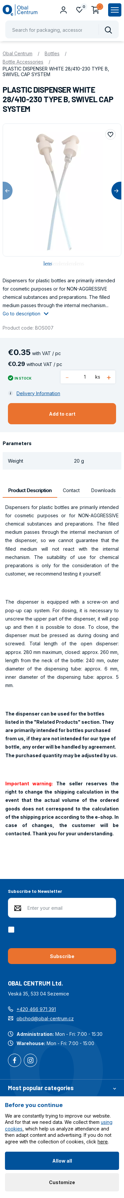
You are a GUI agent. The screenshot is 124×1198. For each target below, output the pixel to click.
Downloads (103, 490)
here (103, 1141)
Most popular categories (62, 1087)
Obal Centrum (17, 53)
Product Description (30, 490)
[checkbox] (12, 929)
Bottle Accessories (23, 62)
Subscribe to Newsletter (35, 891)
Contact (71, 490)
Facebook (14, 1061)
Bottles (52, 53)
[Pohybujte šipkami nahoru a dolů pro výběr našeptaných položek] (62, 29)
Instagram (30, 1061)
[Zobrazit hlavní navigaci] (114, 10)
